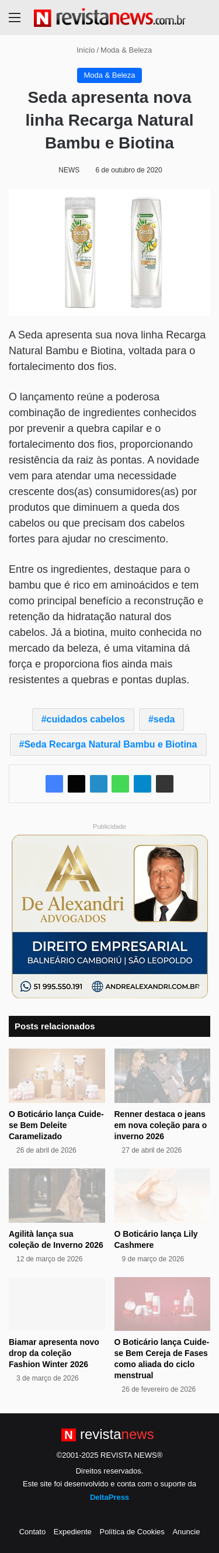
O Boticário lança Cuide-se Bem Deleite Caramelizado (56, 1125)
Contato (32, 1531)
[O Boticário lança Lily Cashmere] (162, 1195)
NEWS (68, 170)
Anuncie (186, 1531)
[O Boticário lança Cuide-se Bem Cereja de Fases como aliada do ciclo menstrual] (162, 1304)
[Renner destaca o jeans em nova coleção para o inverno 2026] (162, 1076)
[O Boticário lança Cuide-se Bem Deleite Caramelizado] (57, 1076)
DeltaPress (109, 1497)
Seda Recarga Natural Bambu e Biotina (110, 744)
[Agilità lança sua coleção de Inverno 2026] (57, 1195)
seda (164, 719)
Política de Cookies (131, 1531)
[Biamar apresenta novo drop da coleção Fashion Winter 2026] (57, 1304)
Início (81, 50)
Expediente (73, 1531)
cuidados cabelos (86, 719)
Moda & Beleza (126, 50)
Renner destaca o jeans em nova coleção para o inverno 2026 (160, 1125)
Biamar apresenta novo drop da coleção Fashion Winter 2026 (54, 1353)
